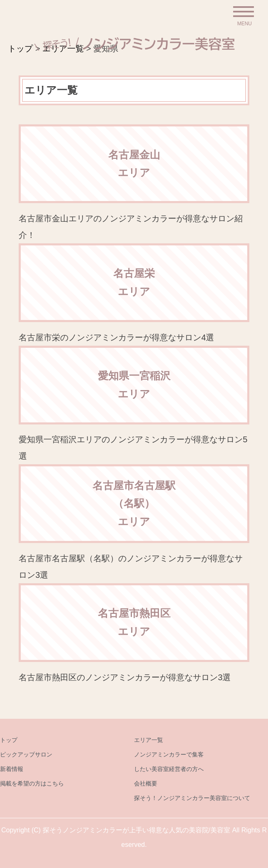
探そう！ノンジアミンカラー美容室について (192, 798)
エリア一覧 (148, 740)
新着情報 (11, 769)
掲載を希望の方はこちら (32, 783)
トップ (8, 740)
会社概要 (145, 783)
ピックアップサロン (26, 754)
